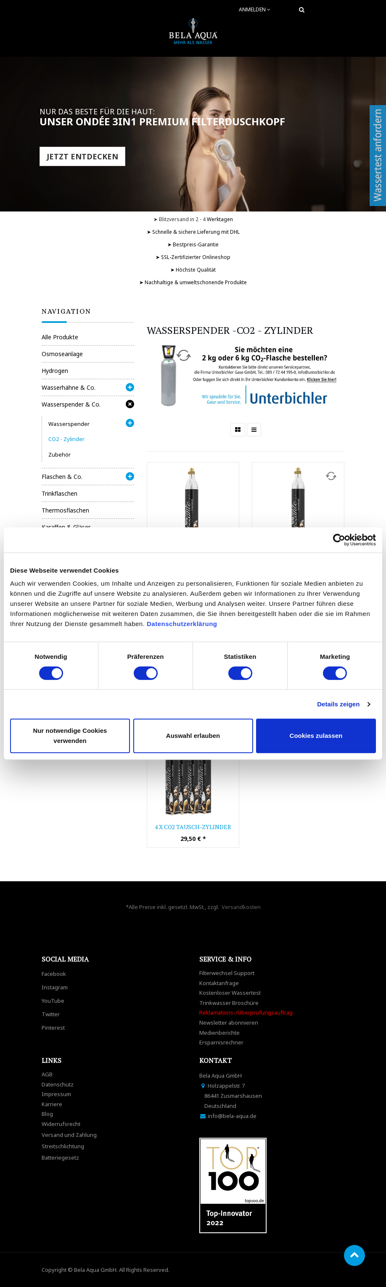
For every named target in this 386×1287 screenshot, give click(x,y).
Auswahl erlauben (193, 735)
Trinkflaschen (59, 493)
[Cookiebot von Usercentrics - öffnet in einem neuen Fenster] (339, 540)
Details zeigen (338, 704)
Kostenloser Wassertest (230, 992)
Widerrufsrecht (61, 1124)
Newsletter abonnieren (228, 1022)
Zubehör (59, 454)
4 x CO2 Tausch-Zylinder (193, 827)
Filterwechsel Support (226, 973)
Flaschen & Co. (62, 477)
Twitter (51, 1014)
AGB (47, 1074)
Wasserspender (69, 424)
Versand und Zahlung (69, 1135)
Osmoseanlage (62, 354)
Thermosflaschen (65, 510)
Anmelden (254, 9)
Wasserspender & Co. (71, 404)
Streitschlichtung (63, 1146)
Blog (47, 1114)
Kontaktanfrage (219, 983)
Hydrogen (55, 371)
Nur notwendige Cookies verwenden (70, 735)
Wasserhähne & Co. (68, 387)
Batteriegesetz (60, 1157)
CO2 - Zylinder (66, 439)
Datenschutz (58, 1084)
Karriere (52, 1104)
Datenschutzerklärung (183, 623)
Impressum (56, 1094)
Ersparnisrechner (221, 1042)
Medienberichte (219, 1032)
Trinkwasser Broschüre (229, 1003)
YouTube (53, 1000)
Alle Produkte (60, 337)
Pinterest (53, 1027)
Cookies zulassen (316, 735)
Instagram (55, 987)
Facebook (54, 974)
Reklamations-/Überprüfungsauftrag (246, 1012)
